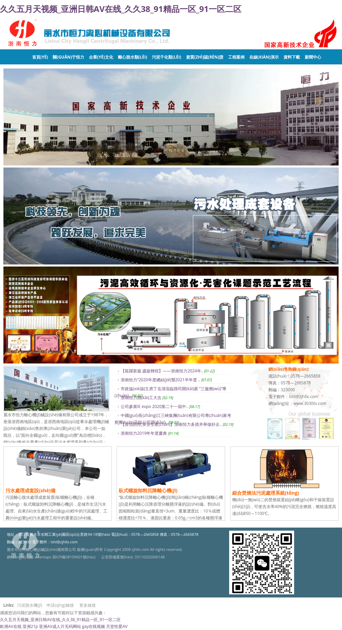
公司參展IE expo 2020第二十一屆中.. (154, 406)
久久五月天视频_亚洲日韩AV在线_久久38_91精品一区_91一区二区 (120, 8)
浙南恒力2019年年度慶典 (144, 433)
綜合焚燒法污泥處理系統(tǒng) (265, 493)
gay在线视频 (93, 626)
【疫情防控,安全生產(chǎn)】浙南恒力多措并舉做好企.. (171, 424)
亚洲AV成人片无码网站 (60, 626)
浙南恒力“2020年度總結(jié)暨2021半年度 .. (160, 380)
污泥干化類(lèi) (166, 57)
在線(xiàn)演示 (264, 57)
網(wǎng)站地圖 (20, 556)
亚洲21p (30, 626)
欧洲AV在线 (11, 626)
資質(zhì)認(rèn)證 (204, 57)
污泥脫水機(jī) (29, 605)
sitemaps (43, 556)
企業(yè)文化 (101, 57)
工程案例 (236, 57)
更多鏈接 (87, 605)
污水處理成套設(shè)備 (30, 490)
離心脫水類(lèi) (132, 57)
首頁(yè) (40, 57)
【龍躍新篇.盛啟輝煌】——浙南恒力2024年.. (162, 371)
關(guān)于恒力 (68, 57)
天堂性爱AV (117, 626)
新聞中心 (313, 57)
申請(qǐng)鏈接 (60, 605)
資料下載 (292, 57)
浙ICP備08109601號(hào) (73, 556)
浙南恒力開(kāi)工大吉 (141, 397)
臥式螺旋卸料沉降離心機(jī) (148, 490)
